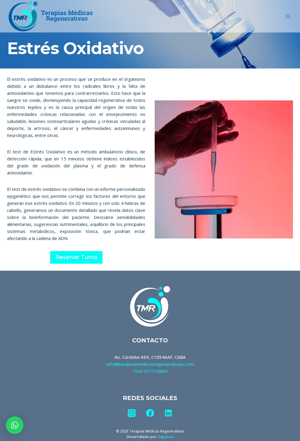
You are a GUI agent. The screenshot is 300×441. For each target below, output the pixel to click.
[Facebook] (150, 413)
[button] (14, 425)
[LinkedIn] (168, 413)
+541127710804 (150, 371)
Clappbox (165, 436)
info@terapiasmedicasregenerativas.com (150, 364)
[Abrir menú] (287, 16)
